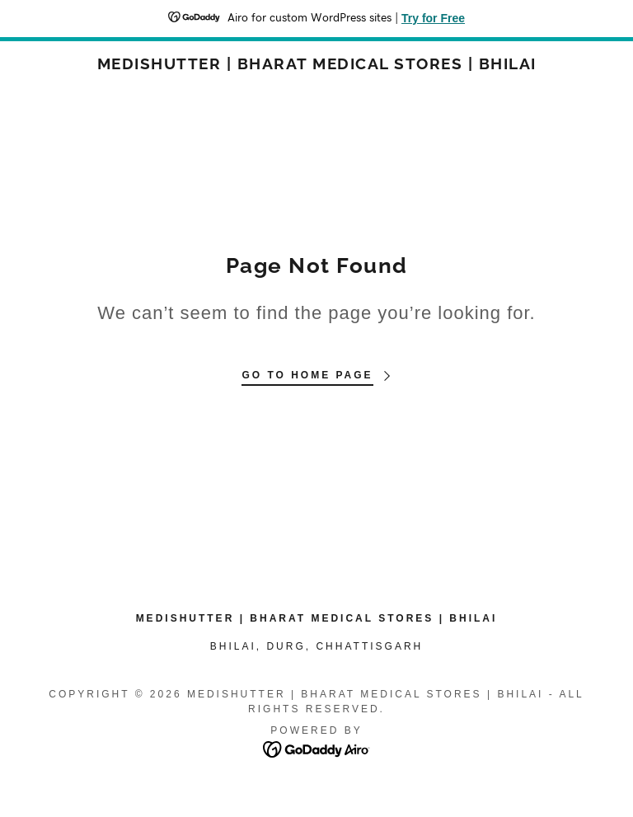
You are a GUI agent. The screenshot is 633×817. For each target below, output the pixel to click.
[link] (316, 65)
